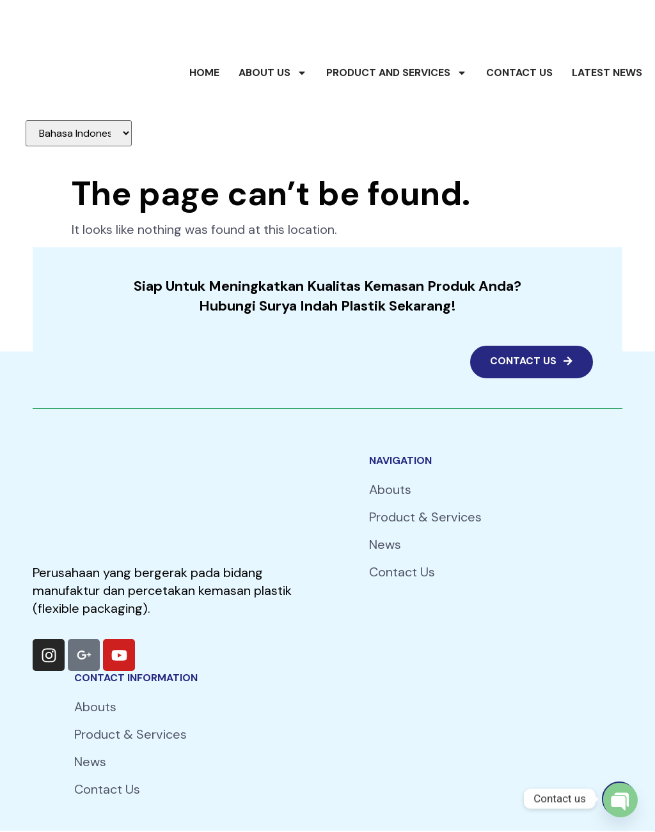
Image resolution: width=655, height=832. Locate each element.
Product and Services (396, 93)
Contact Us (519, 93)
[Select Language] (79, 133)
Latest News (607, 93)
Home (204, 93)
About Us (273, 93)
